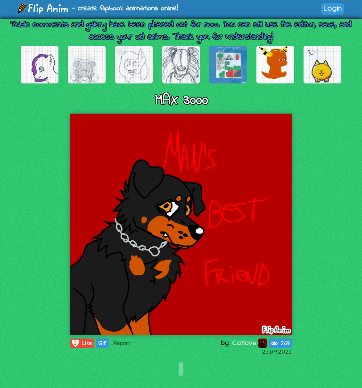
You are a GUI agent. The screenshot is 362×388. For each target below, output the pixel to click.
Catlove (249, 342)
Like (81, 343)
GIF (103, 343)
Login (332, 8)
